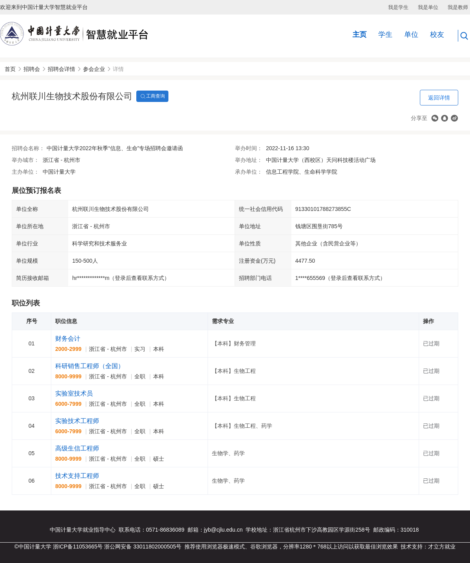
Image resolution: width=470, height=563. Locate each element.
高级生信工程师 (77, 448)
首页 (10, 69)
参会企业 (94, 69)
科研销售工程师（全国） (89, 366)
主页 (359, 34)
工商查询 (152, 96)
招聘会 (32, 69)
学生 (385, 34)
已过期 (431, 343)
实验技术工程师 (77, 421)
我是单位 (428, 7)
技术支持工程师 (77, 475)
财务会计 (67, 338)
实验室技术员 (74, 393)
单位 (411, 34)
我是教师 (458, 7)
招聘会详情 (61, 69)
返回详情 (439, 97)
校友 (437, 34)
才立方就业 (442, 546)
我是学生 (398, 7)
